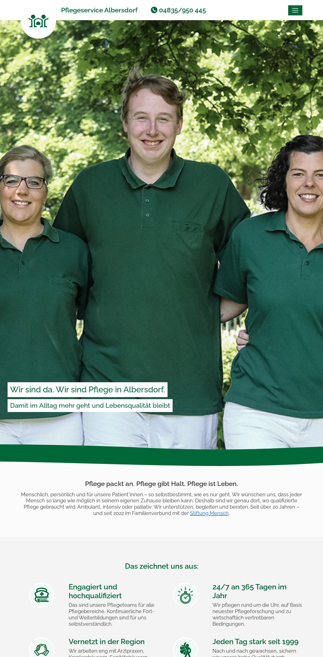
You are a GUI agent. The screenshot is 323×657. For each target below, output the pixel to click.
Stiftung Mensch (209, 513)
